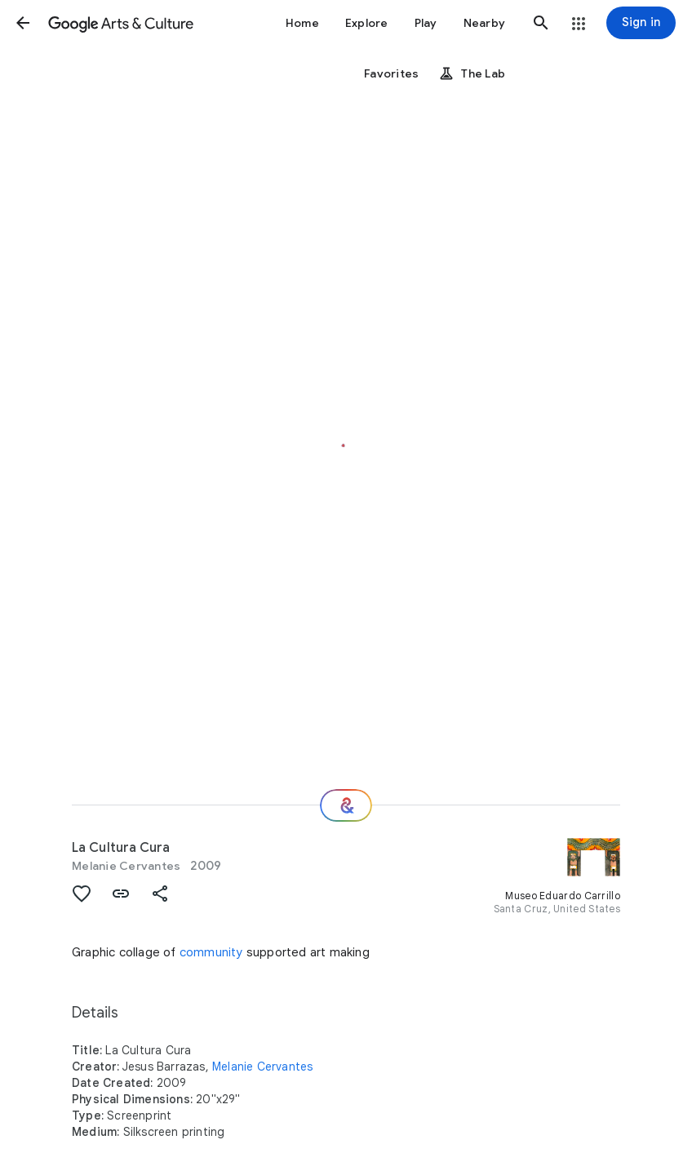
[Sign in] (641, 23)
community (211, 952)
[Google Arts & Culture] (121, 23)
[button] (22, 22)
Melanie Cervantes (126, 865)
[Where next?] (346, 805)
